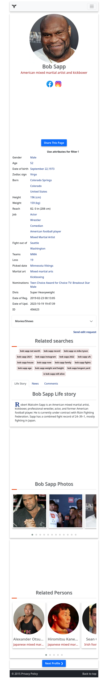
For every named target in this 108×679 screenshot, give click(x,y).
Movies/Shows (24, 321)
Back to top (89, 674)
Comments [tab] (51, 383)
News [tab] (35, 383)
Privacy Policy (29, 674)
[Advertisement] (54, 114)
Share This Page (54, 143)
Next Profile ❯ (54, 663)
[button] (32, 534)
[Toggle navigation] (91, 6)
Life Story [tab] (20, 383)
